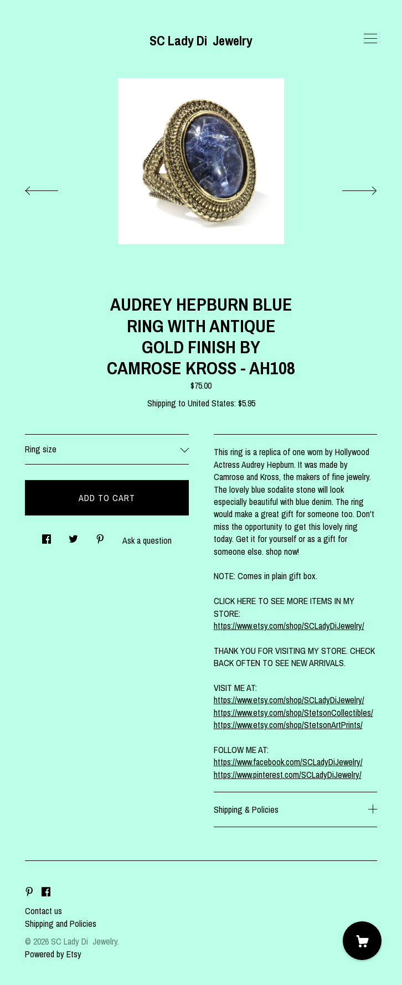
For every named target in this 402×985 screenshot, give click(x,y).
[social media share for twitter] (73, 535)
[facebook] (46, 892)
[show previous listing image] (52, 187)
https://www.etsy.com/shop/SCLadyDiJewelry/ (289, 626)
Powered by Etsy (53, 954)
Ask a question (147, 540)
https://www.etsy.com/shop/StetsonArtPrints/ (288, 725)
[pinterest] (29, 892)
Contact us (43, 911)
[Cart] (362, 940)
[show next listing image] (349, 187)
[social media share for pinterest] (100, 535)
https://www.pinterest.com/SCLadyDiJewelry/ (288, 775)
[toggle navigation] (370, 38)
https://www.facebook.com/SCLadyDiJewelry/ (288, 762)
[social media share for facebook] (46, 535)
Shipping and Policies (60, 923)
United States (211, 403)
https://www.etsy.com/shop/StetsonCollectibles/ (293, 712)
